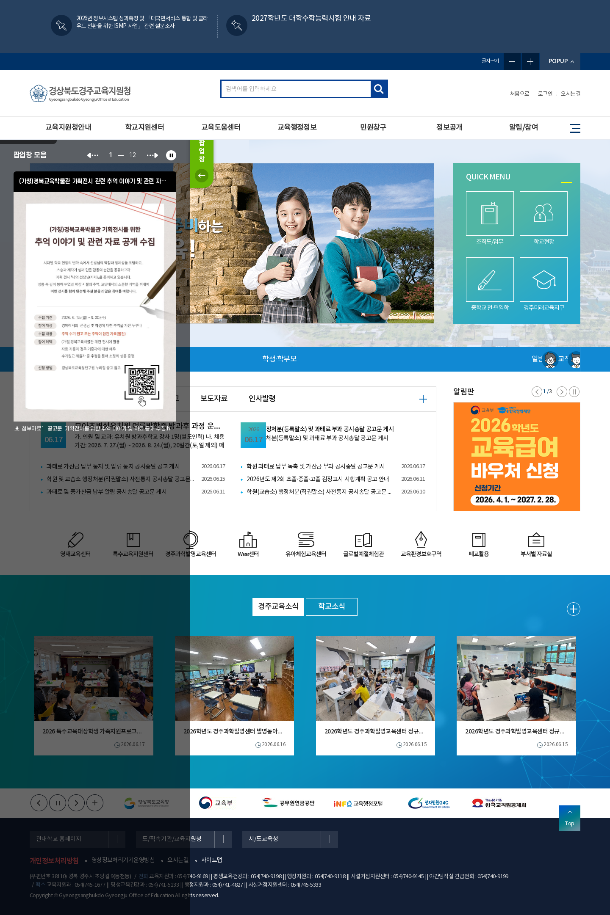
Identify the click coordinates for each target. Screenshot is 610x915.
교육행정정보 (297, 128)
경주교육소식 (278, 606)
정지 (574, 391)
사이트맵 (211, 860)
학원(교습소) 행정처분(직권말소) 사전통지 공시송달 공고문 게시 (320, 492)
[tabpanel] (232, 243)
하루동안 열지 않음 (28, 144)
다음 (562, 391)
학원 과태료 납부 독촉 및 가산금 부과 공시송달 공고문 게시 (316, 466)
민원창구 (373, 128)
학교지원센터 (144, 128)
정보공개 (449, 128)
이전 (537, 391)
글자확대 (530, 61)
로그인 (545, 94)
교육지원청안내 (68, 128)
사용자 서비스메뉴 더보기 (552, 359)
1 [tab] (566, 182)
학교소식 (331, 606)
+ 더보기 (423, 399)
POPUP (558, 61)
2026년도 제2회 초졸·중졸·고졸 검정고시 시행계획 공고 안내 (318, 479)
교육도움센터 (221, 128)
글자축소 (512, 61)
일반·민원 (277, 359)
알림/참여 (523, 128)
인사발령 (262, 398)
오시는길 (570, 94)
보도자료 (213, 398)
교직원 (442, 359)
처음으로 (520, 94)
